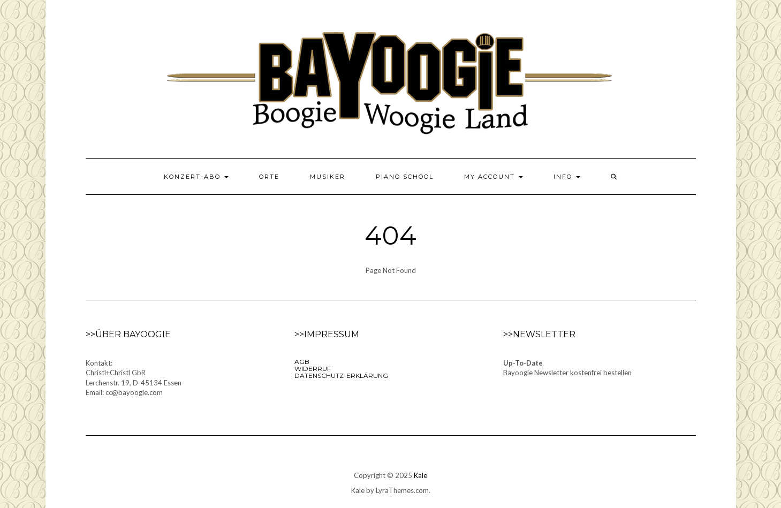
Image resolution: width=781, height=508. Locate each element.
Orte (269, 176)
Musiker (327, 176)
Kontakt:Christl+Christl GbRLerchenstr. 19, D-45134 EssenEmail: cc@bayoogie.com (133, 378)
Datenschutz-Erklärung (341, 375)
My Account (493, 176)
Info (566, 176)
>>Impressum (326, 334)
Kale (420, 475)
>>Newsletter (539, 334)
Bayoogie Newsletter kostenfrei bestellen (567, 372)
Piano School (405, 176)
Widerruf (312, 369)
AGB (301, 362)
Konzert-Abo (196, 176)
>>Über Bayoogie (128, 334)
